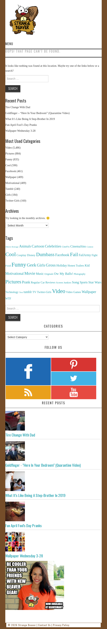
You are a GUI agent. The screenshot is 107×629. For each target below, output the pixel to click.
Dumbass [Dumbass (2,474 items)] (45, 254)
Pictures (9, 153)
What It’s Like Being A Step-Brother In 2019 (30, 119)
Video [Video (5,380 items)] (58, 291)
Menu (9, 43)
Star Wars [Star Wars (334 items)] (95, 282)
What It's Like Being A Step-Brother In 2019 (35, 495)
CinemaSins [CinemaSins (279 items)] (78, 246)
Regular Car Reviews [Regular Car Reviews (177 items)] (43, 282)
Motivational (12, 183)
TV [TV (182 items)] (34, 292)
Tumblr (9, 188)
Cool (8, 165)
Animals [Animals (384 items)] (25, 246)
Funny (8, 159)
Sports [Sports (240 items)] (84, 282)
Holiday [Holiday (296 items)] (61, 265)
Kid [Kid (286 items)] (87, 265)
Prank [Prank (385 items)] (26, 282)
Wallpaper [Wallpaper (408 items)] (89, 292)
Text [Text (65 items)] (21, 292)
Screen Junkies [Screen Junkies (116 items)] (63, 282)
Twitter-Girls (12, 200)
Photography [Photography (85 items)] (79, 274)
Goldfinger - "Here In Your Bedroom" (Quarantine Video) (43, 465)
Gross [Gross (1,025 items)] (51, 265)
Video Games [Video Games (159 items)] (73, 292)
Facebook (10, 171)
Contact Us (44, 625)
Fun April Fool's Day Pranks (23, 525)
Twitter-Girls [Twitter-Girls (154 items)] (44, 292)
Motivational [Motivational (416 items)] (14, 274)
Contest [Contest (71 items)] (90, 247)
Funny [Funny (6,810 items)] (18, 264)
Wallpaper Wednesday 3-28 (20, 130)
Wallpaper (10, 177)
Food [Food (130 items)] (8, 265)
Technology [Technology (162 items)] (11, 292)
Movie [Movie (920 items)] (29, 273)
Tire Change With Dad (17, 107)
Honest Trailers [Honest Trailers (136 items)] (76, 265)
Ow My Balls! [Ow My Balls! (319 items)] (63, 274)
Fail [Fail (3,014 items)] (74, 254)
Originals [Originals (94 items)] (48, 274)
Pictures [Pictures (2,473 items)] (13, 281)
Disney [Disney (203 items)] (31, 255)
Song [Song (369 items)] (75, 282)
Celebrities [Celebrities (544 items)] (53, 246)
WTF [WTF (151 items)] (8, 298)
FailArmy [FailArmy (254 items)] (85, 255)
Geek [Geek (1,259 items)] (31, 265)
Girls (8, 194)
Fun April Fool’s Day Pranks (21, 124)
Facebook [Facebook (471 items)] (62, 255)
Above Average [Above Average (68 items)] (11, 247)
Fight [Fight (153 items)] (95, 255)
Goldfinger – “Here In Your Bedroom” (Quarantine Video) (37, 113)
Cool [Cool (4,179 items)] (10, 254)
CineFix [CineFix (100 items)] (66, 246)
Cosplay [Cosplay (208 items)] (21, 255)
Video (8, 147)
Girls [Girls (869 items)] (41, 265)
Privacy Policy (61, 625)
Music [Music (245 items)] (40, 273)
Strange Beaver (27, 625)
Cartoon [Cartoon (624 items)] (38, 246)
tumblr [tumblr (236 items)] (28, 292)
